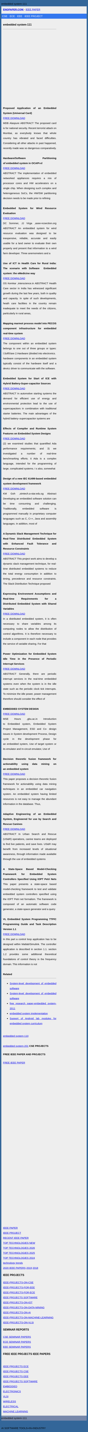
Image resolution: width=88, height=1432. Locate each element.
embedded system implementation (29, 1013)
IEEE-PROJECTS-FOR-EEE (19, 1287)
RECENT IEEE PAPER (16, 1237)
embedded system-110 (15, 1035)
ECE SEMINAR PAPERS (17, 1341)
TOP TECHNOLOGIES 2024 (19, 1257)
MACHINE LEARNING (15, 1411)
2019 (29, 1267)
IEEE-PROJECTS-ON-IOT (17, 1302)
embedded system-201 (15, 1046)
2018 (35, 1267)
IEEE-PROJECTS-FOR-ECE (19, 1292)
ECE (13, 16)
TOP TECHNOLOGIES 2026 (19, 1247)
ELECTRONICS (12, 1391)
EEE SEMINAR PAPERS (17, 1346)
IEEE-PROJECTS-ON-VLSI (18, 1322)
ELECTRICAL (10, 1406)
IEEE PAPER (33, 9)
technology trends (13, 1262)
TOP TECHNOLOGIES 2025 (19, 1252)
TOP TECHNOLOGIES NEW (19, 1242)
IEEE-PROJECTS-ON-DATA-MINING (23, 1307)
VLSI (5, 1396)
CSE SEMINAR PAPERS (17, 1336)
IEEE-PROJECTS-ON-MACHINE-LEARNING (28, 1317)
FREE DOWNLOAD (14, 118)
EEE (20, 16)
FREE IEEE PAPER (14, 1062)
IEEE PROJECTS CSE (15, 1371)
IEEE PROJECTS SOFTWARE (20, 1297)
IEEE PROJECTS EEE (15, 1376)
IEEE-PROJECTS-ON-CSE (18, 1282)
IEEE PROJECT (33, 16)
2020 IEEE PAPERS (14, 1267)
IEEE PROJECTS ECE (15, 1366)
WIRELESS (9, 1401)
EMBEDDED (10, 1386)
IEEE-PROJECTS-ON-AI (17, 1312)
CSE (5, 16)
